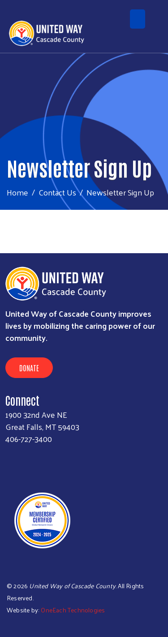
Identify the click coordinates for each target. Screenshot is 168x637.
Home (17, 192)
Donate (29, 367)
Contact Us (57, 192)
